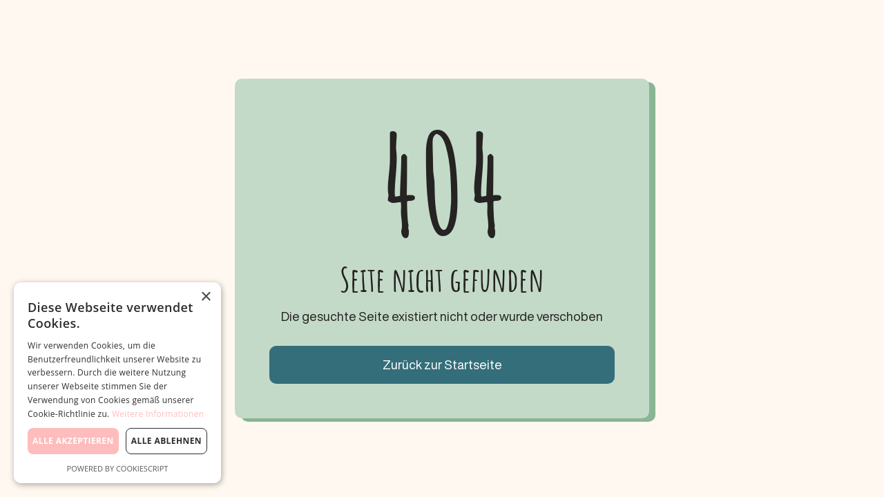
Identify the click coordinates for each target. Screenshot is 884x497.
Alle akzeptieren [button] (73, 441)
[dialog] (117, 382)
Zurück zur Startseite (442, 364)
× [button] (205, 297)
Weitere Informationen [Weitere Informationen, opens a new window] (158, 414)
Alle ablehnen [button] (166, 441)
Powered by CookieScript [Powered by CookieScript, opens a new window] (118, 468)
